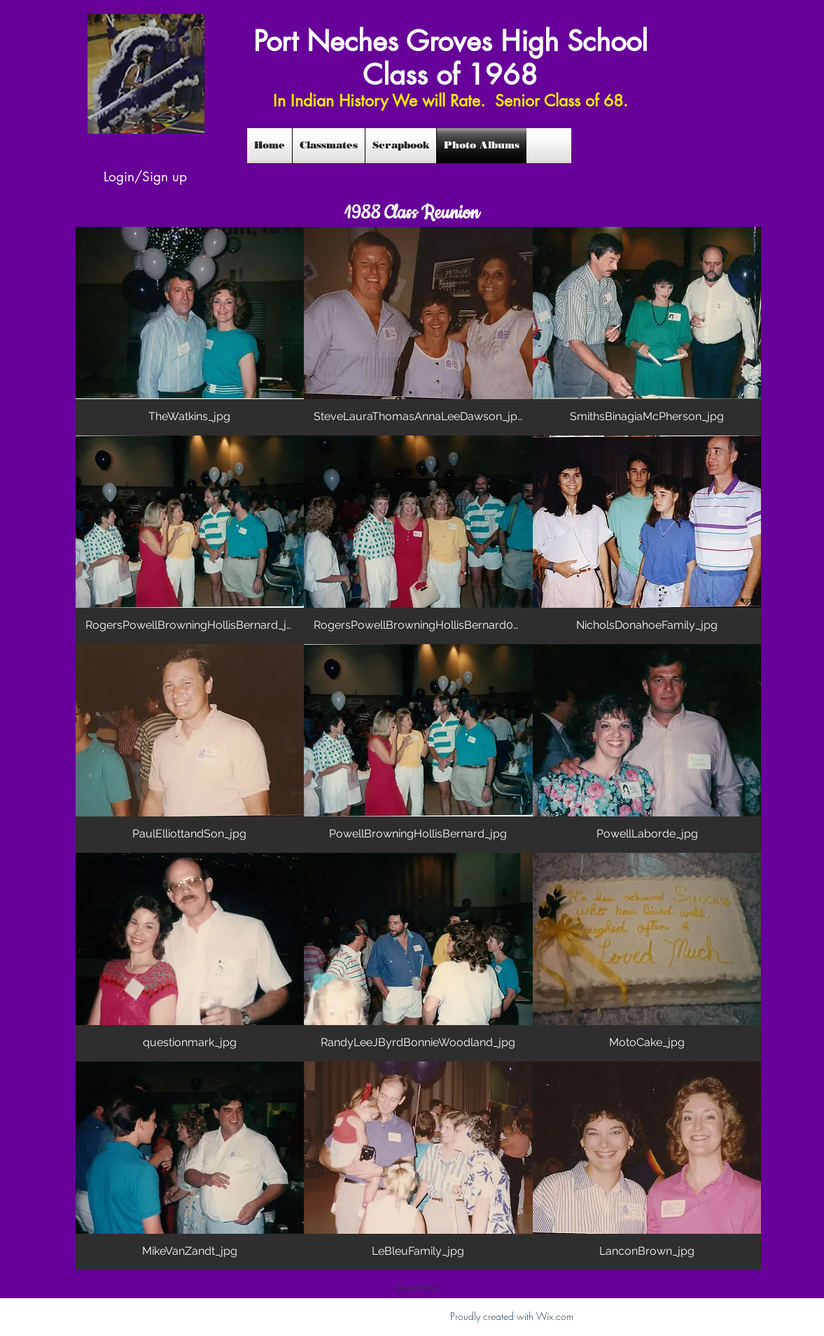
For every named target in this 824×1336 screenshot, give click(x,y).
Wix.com (554, 1316)
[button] (190, 331)
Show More (418, 1288)
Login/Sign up (145, 177)
